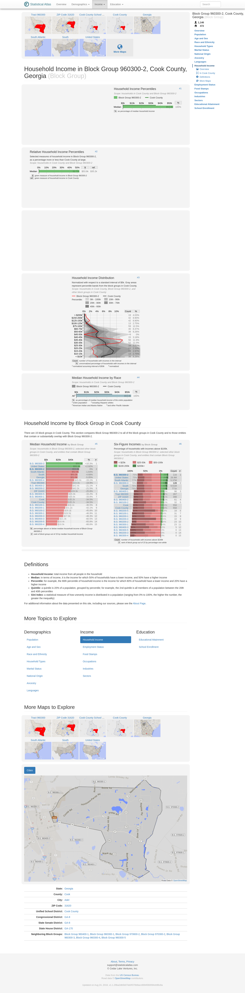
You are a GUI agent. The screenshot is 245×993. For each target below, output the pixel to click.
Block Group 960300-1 (102, 934)
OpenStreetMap (123, 978)
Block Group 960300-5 (114, 937)
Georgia (69, 888)
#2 (96, 151)
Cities (30, 770)
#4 (138, 377)
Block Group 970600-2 (128, 934)
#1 (180, 88)
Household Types (36, 661)
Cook (67, 894)
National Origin (35, 676)
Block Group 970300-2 (153, 934)
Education (116, 4)
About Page (139, 603)
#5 (96, 444)
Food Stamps (90, 654)
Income (100, 4)
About (114, 961)
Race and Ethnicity (37, 654)
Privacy (130, 961)
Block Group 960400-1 (77, 934)
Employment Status (93, 647)
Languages (33, 690)
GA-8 (67, 917)
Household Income (93, 639)
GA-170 (69, 928)
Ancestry (31, 683)
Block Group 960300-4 (88, 937)
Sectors (87, 676)
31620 (68, 905)
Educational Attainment (151, 639)
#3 (138, 277)
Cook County (72, 911)
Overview (61, 4)
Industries (88, 668)
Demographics (80, 4)
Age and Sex (34, 647)
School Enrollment (149, 647)
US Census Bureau (129, 975)
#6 (180, 444)
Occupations (89, 661)
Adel (67, 900)
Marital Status (34, 668)
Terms (121, 961)
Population (32, 639)
